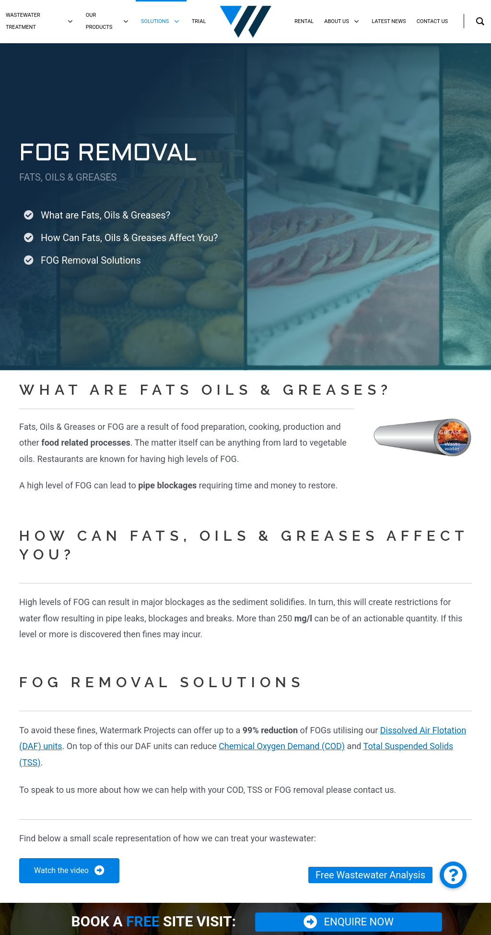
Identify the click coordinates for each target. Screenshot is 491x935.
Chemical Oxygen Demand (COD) (282, 746)
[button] (453, 875)
